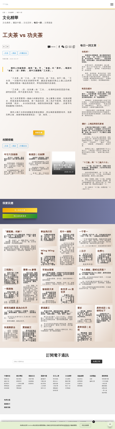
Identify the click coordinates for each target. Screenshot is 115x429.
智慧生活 (6, 379)
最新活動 (7, 407)
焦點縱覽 (80, 376)
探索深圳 (18, 381)
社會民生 (79, 383)
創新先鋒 (55, 383)
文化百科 (27, 22)
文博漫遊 (48, 22)
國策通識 (104, 386)
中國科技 (7, 376)
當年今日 (43, 388)
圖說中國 (17, 22)
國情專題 (105, 376)
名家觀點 (93, 376)
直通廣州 (18, 386)
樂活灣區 (19, 376)
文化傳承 (6, 22)
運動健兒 (55, 388)
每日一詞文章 (88, 45)
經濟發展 (79, 381)
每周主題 (7, 400)
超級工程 (6, 381)
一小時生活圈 (20, 383)
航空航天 (6, 383)
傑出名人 (55, 381)
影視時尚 (31, 383)
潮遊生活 (32, 376)
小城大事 (55, 386)
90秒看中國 (105, 379)
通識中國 (44, 376)
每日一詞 (19, 12)
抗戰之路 (104, 388)
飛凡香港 (18, 379)
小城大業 (104, 383)
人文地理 (43, 386)
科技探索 (6, 388)
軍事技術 (6, 386)
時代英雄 (55, 379)
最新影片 (7, 404)
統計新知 (43, 383)
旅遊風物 (31, 381)
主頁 (4, 12)
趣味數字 (43, 379)
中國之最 (43, 381)
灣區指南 (18, 388)
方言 (6, 53)
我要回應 (38, 133)
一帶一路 (104, 390)
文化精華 (11, 12)
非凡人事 (56, 376)
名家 (91, 379)
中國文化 (23, 53)
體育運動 (79, 386)
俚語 (14, 53)
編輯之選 (92, 381)
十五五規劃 (105, 381)
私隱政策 (67, 425)
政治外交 (79, 379)
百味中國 (31, 379)
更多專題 (104, 392)
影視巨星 (55, 390)
